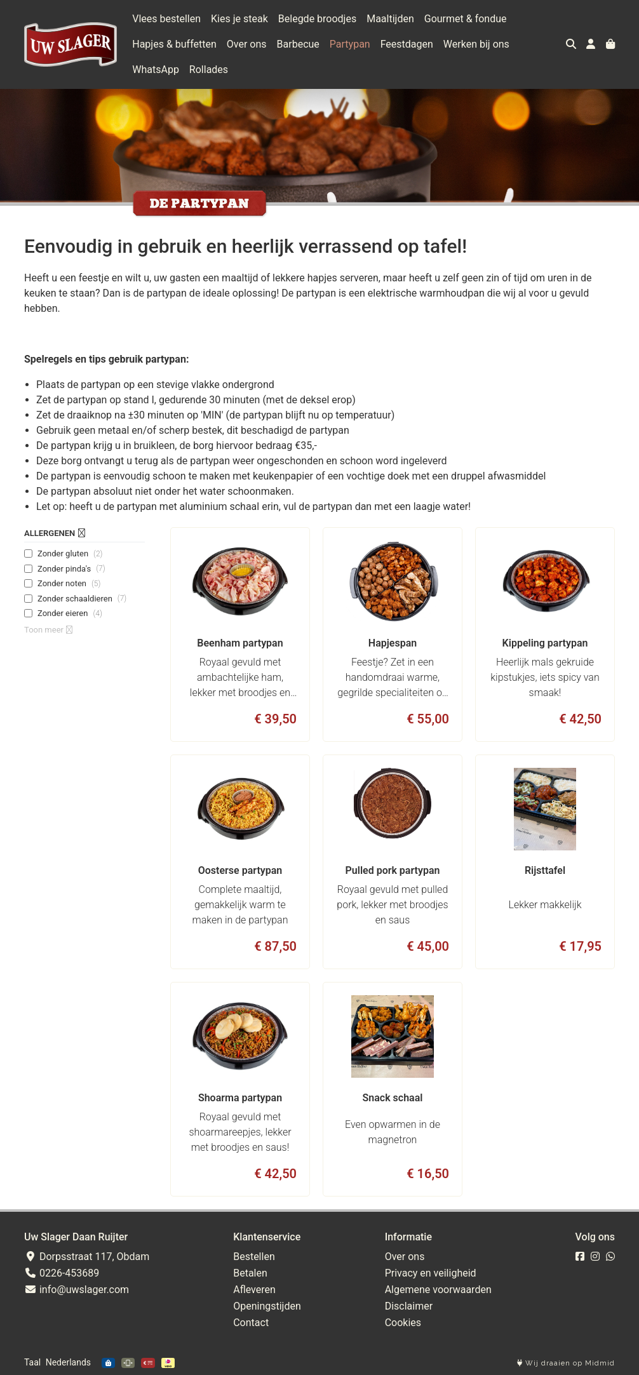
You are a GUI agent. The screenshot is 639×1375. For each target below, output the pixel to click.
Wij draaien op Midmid (566, 1363)
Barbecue (298, 44)
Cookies (403, 1323)
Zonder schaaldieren (81, 598)
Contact (251, 1323)
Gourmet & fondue (465, 19)
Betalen (250, 1273)
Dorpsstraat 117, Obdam (86, 1257)
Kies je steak (239, 19)
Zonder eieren (69, 613)
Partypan (350, 44)
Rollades (208, 70)
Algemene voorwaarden (438, 1290)
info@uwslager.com (76, 1290)
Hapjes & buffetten (174, 44)
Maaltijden (390, 19)
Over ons (247, 44)
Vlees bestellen (166, 19)
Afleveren (254, 1290)
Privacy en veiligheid (430, 1273)
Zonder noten (68, 583)
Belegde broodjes (317, 19)
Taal (32, 1362)
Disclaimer (409, 1306)
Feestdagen (406, 44)
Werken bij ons (476, 44)
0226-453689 (61, 1273)
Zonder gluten (69, 554)
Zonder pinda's (71, 568)
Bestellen (254, 1257)
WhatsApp (155, 70)
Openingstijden (267, 1306)
